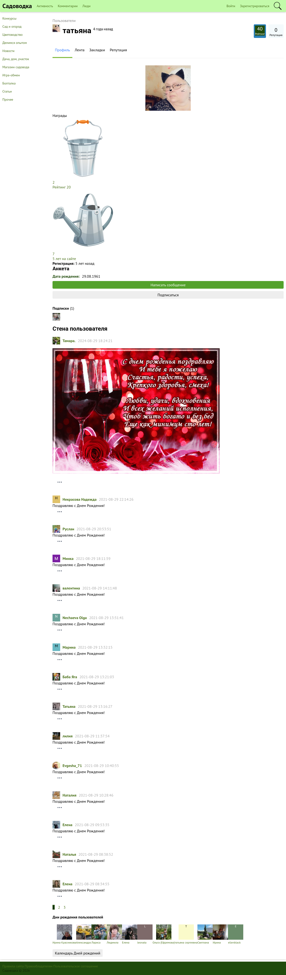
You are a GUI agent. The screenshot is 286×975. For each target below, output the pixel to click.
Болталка (9, 83)
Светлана (205, 934)
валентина (71, 588)
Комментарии (68, 6)
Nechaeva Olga (75, 617)
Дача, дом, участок (15, 59)
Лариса (99, 934)
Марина (69, 647)
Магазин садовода (15, 67)
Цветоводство (12, 34)
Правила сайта (13, 966)
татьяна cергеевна (186, 934)
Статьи (7, 91)
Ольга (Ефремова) (164, 934)
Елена (67, 824)
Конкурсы (9, 18)
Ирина (220, 934)
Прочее (7, 99)
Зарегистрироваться (254, 6)
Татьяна (69, 706)
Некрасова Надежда (79, 499)
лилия (68, 736)
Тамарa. (69, 340)
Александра (83, 934)
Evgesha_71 (72, 765)
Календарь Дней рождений (77, 953)
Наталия (69, 795)
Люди (86, 6)
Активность (45, 6)
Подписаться (168, 294)
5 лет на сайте (64, 258)
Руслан (68, 529)
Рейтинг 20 (62, 187)
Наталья (69, 854)
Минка (68, 558)
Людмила (114, 934)
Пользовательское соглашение (75, 966)
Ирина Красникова (64, 934)
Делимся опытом (14, 43)
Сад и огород (11, 26)
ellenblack (235, 934)
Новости (8, 51)
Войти (231, 6)
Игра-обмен (11, 75)
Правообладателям (39, 966)
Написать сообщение (168, 284)
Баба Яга (70, 676)
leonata (145, 934)
